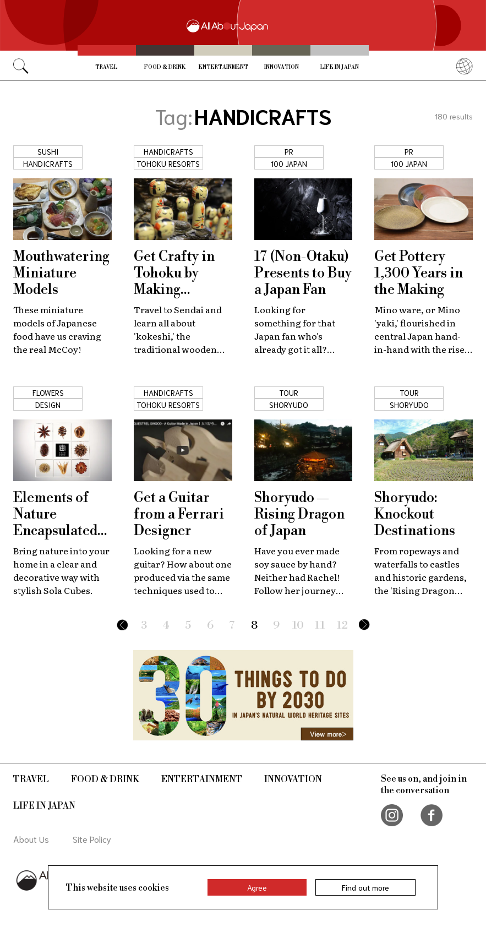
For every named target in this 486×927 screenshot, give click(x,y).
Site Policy (92, 838)
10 (298, 625)
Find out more (365, 887)
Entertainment (223, 67)
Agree (257, 887)
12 (342, 625)
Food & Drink (164, 67)
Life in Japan (339, 67)
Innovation (281, 67)
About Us (31, 838)
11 (320, 625)
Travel (106, 67)
